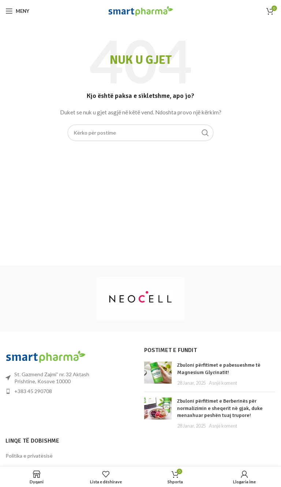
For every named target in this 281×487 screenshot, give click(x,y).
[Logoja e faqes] (140, 10)
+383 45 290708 (33, 391)
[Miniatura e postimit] (158, 374)
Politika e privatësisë (29, 456)
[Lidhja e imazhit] (45, 356)
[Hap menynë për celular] (17, 11)
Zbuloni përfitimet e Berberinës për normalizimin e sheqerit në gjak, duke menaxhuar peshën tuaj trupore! (220, 408)
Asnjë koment (223, 383)
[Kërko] (140, 132)
